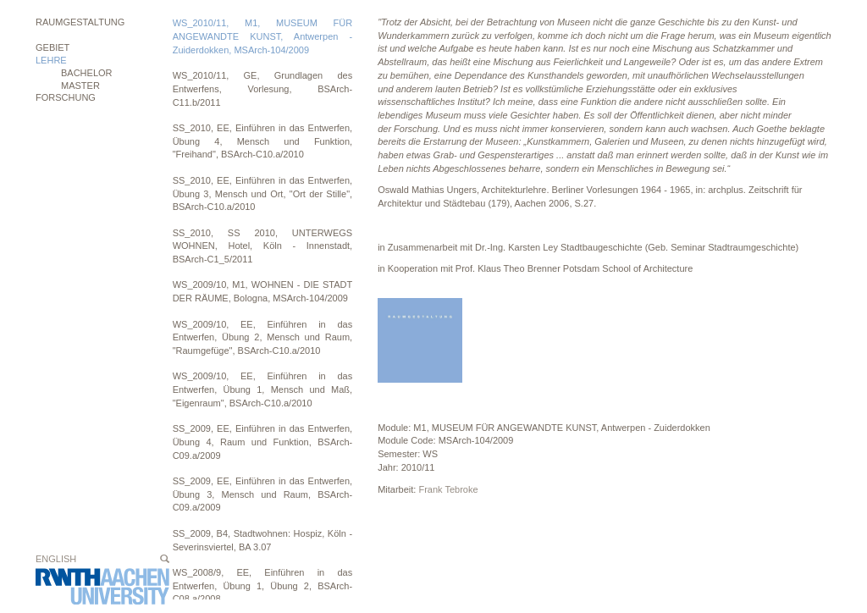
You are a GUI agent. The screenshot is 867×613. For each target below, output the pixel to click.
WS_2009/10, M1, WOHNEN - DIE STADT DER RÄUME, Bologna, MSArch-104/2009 (263, 291)
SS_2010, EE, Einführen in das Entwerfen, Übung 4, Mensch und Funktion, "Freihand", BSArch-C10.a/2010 (263, 141)
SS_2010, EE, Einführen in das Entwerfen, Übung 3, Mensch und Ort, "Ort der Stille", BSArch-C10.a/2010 (263, 193)
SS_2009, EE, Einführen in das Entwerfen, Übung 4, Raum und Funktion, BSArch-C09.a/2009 (263, 441)
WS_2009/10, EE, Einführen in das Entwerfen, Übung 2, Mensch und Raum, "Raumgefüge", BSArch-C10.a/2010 (263, 337)
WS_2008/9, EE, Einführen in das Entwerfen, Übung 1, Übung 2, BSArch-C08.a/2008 (263, 585)
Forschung (66, 97)
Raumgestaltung (80, 22)
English (56, 559)
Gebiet (52, 47)
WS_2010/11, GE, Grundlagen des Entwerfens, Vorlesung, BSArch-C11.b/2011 (263, 88)
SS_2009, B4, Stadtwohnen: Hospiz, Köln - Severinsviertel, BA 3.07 (263, 540)
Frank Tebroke (448, 489)
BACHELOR (87, 73)
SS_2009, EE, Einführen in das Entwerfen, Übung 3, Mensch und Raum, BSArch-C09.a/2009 (263, 494)
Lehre (51, 60)
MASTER (80, 85)
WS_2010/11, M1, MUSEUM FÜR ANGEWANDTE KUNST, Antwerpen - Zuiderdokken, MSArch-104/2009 (263, 36)
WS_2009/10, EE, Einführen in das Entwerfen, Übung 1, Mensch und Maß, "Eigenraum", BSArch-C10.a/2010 (263, 389)
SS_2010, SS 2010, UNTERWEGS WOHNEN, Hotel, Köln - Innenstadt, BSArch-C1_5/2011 (263, 246)
